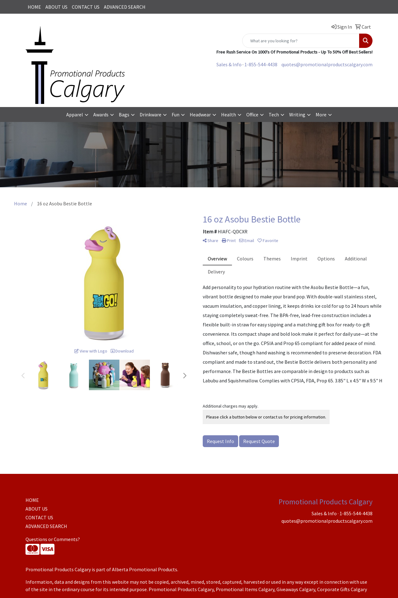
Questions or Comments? (52, 539)
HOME (34, 7)
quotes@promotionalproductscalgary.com (327, 64)
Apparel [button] (74, 114)
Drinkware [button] (150, 114)
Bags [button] (124, 114)
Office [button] (252, 114)
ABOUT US (56, 7)
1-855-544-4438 (260, 64)
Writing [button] (297, 114)
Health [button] (228, 114)
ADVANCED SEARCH (125, 7)
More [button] (321, 114)
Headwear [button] (200, 114)
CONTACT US (86, 7)
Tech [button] (274, 114)
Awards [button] (101, 114)
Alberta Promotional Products (144, 569)
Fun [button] (175, 114)
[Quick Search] (300, 41)
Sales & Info (229, 64)
